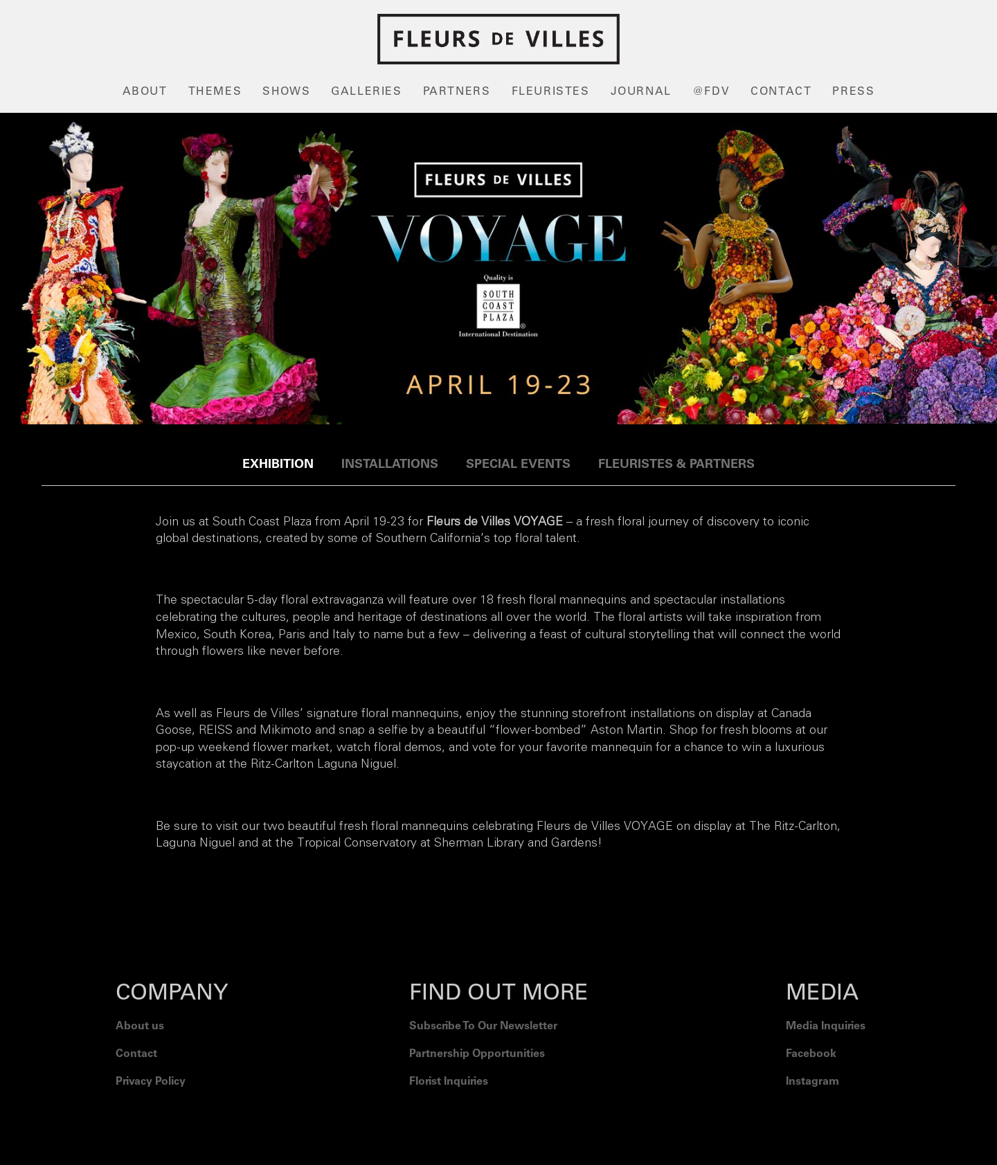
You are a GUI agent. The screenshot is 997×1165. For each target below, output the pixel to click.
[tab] (277, 465)
